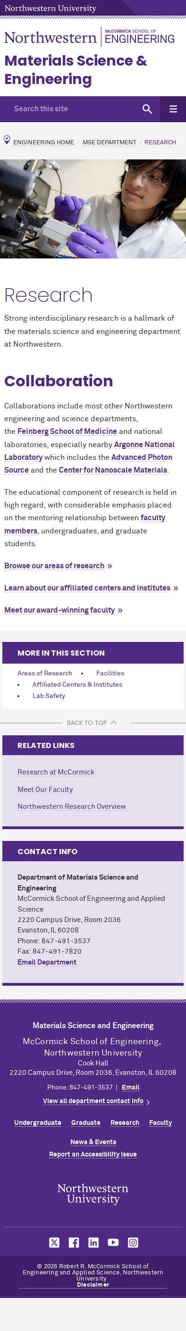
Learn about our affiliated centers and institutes (87, 588)
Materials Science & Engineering (75, 70)
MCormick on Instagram (134, 1242)
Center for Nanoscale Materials (113, 470)
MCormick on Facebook (73, 1242)
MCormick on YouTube (113, 1242)
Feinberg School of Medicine (67, 431)
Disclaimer (93, 1285)
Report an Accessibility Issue (93, 1154)
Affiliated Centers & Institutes (77, 685)
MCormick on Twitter (52, 1242)
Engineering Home (43, 143)
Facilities (110, 673)
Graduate (86, 1123)
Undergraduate (37, 1123)
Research (124, 1123)
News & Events (93, 1142)
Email (130, 1087)
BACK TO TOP (87, 723)
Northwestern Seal (93, 1195)
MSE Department (109, 143)
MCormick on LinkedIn (93, 1242)
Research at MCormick (55, 772)
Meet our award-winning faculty (59, 610)
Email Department (46, 962)
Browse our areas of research (54, 566)
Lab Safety (49, 696)
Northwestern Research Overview (71, 806)
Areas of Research (44, 673)
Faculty (160, 1123)
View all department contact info (93, 1101)
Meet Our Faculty (45, 789)
